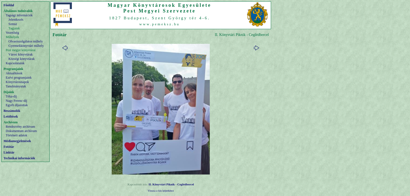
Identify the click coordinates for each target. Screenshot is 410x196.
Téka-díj (11, 96)
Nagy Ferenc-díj (16, 101)
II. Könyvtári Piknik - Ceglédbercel (171, 184)
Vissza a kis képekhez (161, 190)
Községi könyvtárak (21, 59)
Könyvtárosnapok (17, 82)
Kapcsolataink (15, 63)
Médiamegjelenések (17, 141)
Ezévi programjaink (19, 77)
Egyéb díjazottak (17, 105)
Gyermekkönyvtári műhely (26, 46)
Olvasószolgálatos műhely (25, 41)
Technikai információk (19, 158)
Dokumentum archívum (21, 131)
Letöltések (11, 116)
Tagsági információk (19, 15)
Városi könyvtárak (20, 54)
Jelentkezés (15, 20)
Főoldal (9, 5)
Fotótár (9, 147)
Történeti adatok (16, 135)
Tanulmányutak (16, 86)
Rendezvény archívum (20, 126)
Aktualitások (14, 73)
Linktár (9, 152)
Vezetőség (12, 33)
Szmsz (12, 24)
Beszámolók (12, 111)
